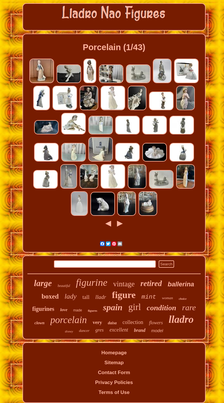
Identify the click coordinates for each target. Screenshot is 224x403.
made (77, 310)
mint (148, 297)
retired (151, 283)
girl (134, 307)
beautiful (64, 286)
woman (167, 298)
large (43, 283)
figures (92, 310)
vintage (124, 284)
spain (113, 307)
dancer (84, 330)
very (97, 322)
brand (139, 330)
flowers (156, 322)
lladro (181, 319)
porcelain (68, 320)
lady (70, 296)
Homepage (114, 352)
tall (86, 297)
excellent (118, 330)
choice (183, 298)
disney (69, 331)
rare (189, 307)
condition (161, 308)
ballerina (181, 284)
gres (99, 330)
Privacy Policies (114, 382)
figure (124, 295)
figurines (43, 309)
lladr (100, 297)
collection (133, 322)
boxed (50, 296)
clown (39, 323)
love (63, 309)
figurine (91, 282)
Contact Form (114, 372)
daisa (112, 323)
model (157, 330)
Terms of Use (114, 392)
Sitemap (114, 362)
